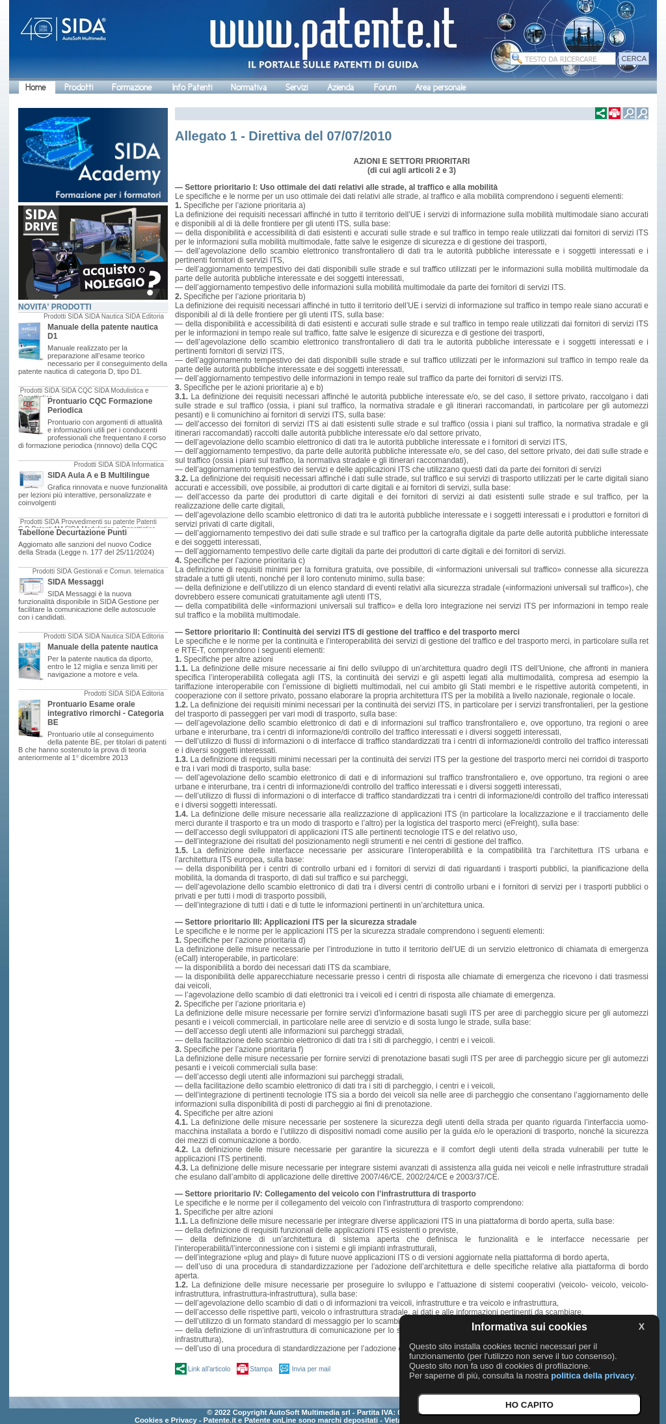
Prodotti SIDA (63, 316)
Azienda (340, 87)
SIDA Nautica (104, 316)
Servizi (297, 87)
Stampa (261, 1369)
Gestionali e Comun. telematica (118, 571)
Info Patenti (192, 87)
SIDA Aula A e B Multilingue (98, 475)
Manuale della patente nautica (102, 647)
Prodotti (78, 87)
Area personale (440, 87)
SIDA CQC (76, 390)
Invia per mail (311, 1369)
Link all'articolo (209, 1369)
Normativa (249, 87)
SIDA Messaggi (75, 582)
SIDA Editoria (145, 316)
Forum (385, 87)
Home (35, 87)
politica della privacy (592, 1375)
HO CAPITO (529, 1405)
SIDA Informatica (139, 464)
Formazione (132, 87)
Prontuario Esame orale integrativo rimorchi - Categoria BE (105, 713)
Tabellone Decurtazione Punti (72, 532)
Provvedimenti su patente (98, 521)
